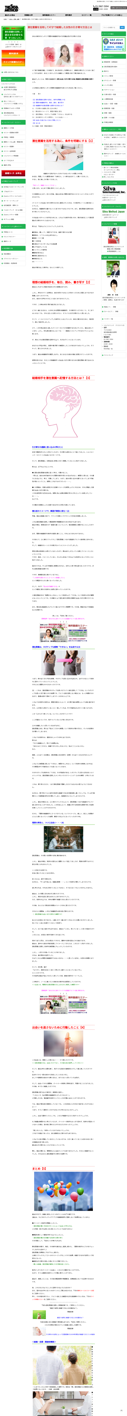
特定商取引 (7, 254)
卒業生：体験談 (9, 137)
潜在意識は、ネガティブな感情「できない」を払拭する (52, 114)
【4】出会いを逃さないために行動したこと (46, 120)
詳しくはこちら (109, 177)
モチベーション (109, 90)
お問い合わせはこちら (118, 8)
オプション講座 (9, 219)
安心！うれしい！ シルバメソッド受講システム (13, 102)
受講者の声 (28, 15)
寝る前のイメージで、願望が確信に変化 (47, 111)
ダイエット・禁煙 (110, 80)
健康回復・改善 (109, 108)
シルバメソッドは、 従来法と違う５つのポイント (13, 95)
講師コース (7, 241)
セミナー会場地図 (10, 151)
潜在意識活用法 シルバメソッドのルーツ (12, 114)
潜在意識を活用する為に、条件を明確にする (48, 99)
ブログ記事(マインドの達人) (111, 15)
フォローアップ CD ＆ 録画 (13, 210)
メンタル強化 (108, 85)
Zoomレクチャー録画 (11, 214)
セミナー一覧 (86, 15)
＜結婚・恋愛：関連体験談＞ (42, 126)
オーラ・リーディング (11, 201)
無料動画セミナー (49, 15)
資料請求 (68, 15)
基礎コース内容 (9, 128)
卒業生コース (8, 232)
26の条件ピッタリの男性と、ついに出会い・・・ (50, 117)
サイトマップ (108, 355)
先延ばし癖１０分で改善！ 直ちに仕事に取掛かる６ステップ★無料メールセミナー (115, 146)
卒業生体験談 (108, 122)
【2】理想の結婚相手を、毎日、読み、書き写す (48, 102)
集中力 (106, 71)
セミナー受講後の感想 (11, 132)
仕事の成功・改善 (110, 94)
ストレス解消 (108, 76)
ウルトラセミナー (10, 236)
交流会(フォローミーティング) (14, 187)
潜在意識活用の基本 (110, 66)
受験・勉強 (107, 113)
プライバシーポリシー (11, 258)
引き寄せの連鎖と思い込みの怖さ (45, 108)
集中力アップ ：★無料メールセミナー (115, 154)
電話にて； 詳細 (110, 307)
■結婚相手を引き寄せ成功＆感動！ (92, 1364)
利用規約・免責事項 (10, 263)
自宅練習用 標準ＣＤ (11, 205)
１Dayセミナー (9, 191)
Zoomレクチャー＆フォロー (13, 196)
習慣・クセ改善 (109, 117)
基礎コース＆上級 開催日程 (13, 142)
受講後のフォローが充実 (12, 108)
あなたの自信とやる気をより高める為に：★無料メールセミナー (115, 137)
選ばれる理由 (10, 15)
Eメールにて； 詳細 (111, 311)
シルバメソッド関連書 (11, 156)
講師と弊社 (7, 165)
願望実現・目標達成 (110, 62)
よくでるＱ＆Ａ (9, 160)
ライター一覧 (108, 319)
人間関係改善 (108, 99)
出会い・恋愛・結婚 (110, 104)
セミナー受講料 (9, 146)
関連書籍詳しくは (114, 251)
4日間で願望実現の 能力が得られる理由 (10, 88)
